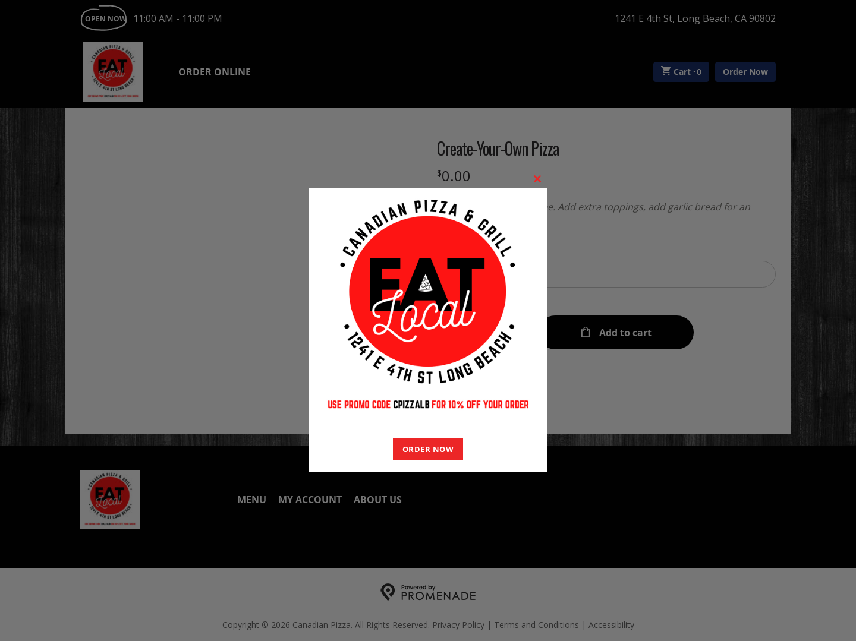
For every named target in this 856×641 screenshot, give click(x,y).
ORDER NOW (428, 449)
